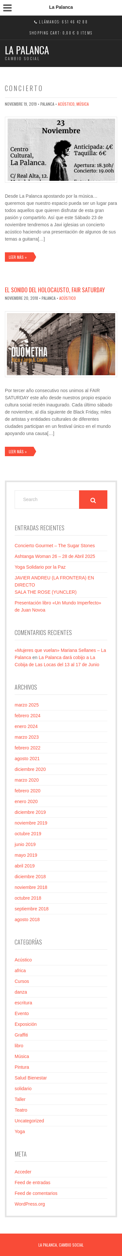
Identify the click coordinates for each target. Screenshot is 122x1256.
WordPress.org (30, 1204)
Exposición (26, 1024)
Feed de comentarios (36, 1193)
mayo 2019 (26, 855)
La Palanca (27, 50)
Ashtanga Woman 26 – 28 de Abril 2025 (55, 556)
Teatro (21, 1110)
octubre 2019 (28, 833)
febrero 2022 (27, 747)
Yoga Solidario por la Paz (40, 567)
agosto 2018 (27, 919)
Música (82, 104)
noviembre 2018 (31, 887)
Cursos (22, 981)
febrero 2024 (27, 715)
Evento (22, 1013)
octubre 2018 (28, 898)
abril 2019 (25, 865)
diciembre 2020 (30, 769)
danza (21, 992)
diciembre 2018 (30, 876)
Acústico (66, 104)
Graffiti (21, 1035)
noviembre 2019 (31, 823)
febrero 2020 (27, 790)
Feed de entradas (32, 1182)
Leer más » (18, 257)
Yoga (20, 1131)
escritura (23, 1002)
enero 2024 (26, 726)
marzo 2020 (27, 780)
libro (19, 1045)
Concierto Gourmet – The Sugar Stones (55, 545)
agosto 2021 (27, 758)
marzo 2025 (27, 704)
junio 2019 (25, 844)
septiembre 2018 (31, 908)
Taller (20, 1099)
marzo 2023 (27, 737)
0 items (84, 32)
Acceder (23, 1171)
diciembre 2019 (30, 812)
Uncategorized (29, 1120)
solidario (23, 1088)
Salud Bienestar (31, 1077)
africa (20, 970)
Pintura (22, 1067)
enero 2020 (26, 801)
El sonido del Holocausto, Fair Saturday (55, 289)
